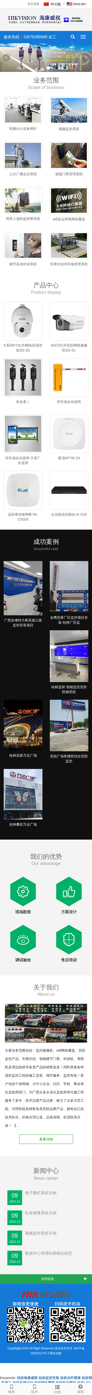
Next (86, 58)
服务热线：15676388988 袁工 (30, 37)
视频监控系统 (69, 129)
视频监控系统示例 (40, 1233)
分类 (58, 1388)
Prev (6, 58)
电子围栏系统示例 (40, 1193)
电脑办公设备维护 (23, 129)
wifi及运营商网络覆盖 (69, 219)
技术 (34, 1388)
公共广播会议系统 (23, 174)
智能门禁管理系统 (69, 174)
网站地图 (56, 1353)
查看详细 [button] (46, 1139)
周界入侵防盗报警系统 (23, 219)
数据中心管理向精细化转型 (48, 1253)
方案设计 (69, 912)
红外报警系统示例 (40, 1213)
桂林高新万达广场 (23, 755)
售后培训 (69, 960)
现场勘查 (23, 912)
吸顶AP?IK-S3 (69, 458)
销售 (11, 1388)
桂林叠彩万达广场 (23, 824)
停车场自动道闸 (69, 402)
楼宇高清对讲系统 (23, 264)
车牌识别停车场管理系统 (69, 264)
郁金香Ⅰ (23, 402)
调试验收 (23, 960)
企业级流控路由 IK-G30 (69, 514)
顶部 (80, 1388)
